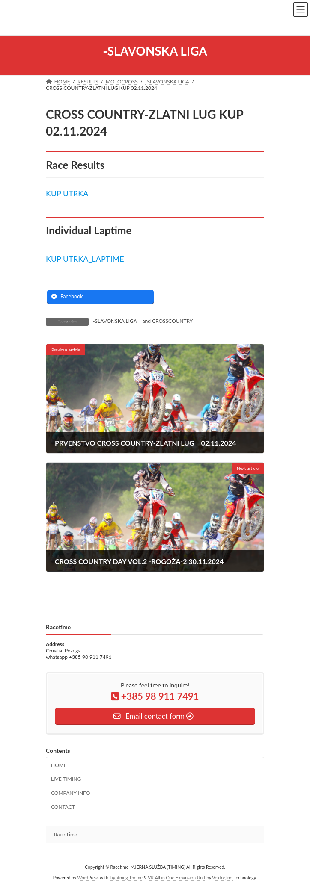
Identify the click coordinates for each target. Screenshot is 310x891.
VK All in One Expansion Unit (176, 877)
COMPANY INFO (70, 793)
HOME (59, 765)
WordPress (87, 877)
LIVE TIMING (66, 779)
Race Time (65, 834)
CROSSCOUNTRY (172, 321)
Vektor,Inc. (222, 877)
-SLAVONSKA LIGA (115, 321)
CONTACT (63, 807)
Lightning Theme (126, 877)
